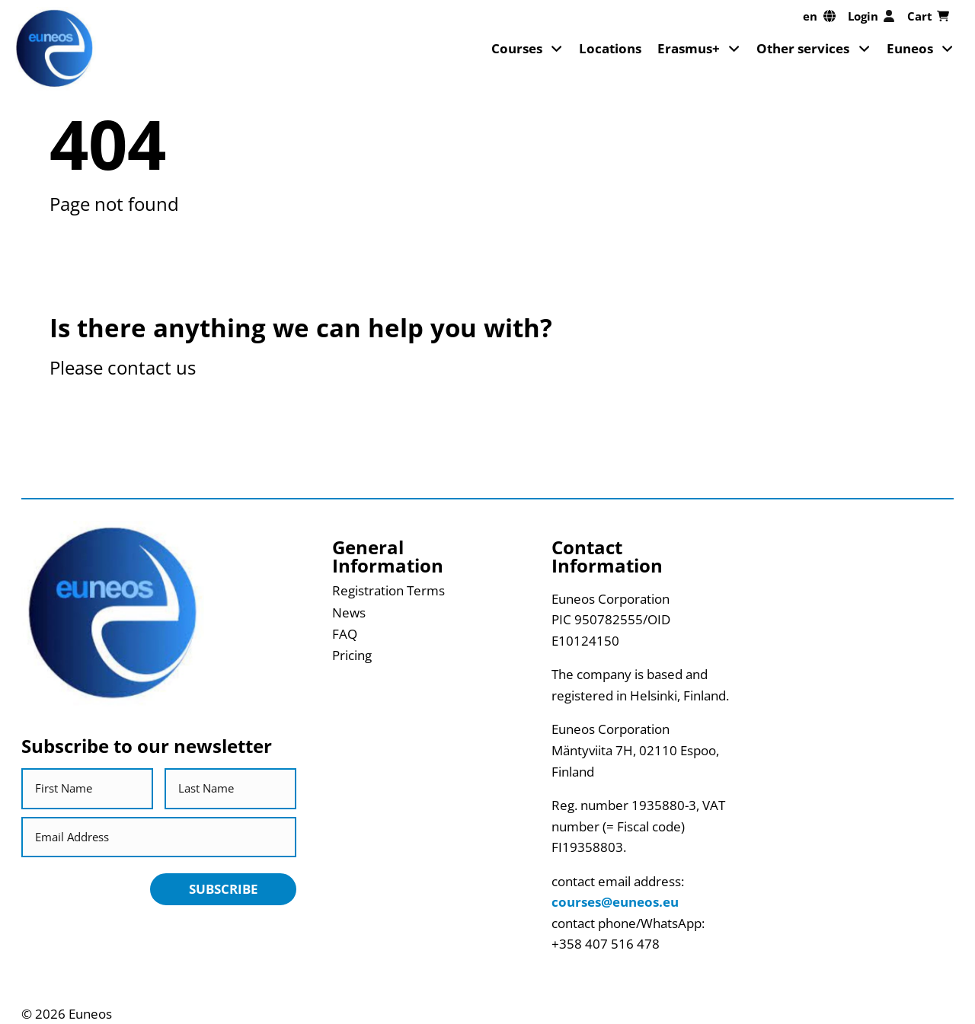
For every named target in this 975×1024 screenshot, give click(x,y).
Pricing (352, 655)
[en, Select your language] (819, 16)
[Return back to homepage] (54, 48)
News (349, 612)
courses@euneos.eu (615, 902)
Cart (928, 16)
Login (871, 16)
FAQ (344, 634)
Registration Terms (388, 590)
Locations (610, 48)
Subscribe (223, 889)
